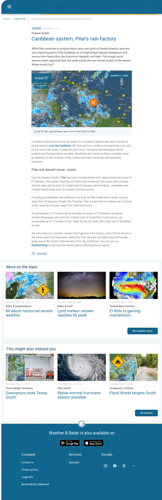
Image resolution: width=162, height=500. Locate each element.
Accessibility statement (35, 484)
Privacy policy (30, 469)
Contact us (28, 462)
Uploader (74, 462)
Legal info (27, 477)
